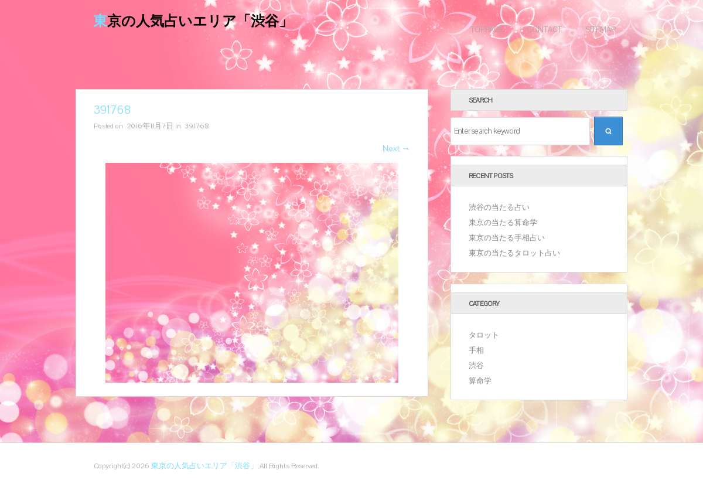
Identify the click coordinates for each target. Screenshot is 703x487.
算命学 (480, 381)
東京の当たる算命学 (503, 222)
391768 (197, 126)
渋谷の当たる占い (499, 207)
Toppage (486, 30)
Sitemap (600, 30)
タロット (484, 335)
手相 (476, 350)
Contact (544, 30)
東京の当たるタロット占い (514, 253)
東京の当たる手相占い (507, 238)
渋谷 (476, 365)
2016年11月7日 (150, 126)
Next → (396, 148)
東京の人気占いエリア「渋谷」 (193, 21)
